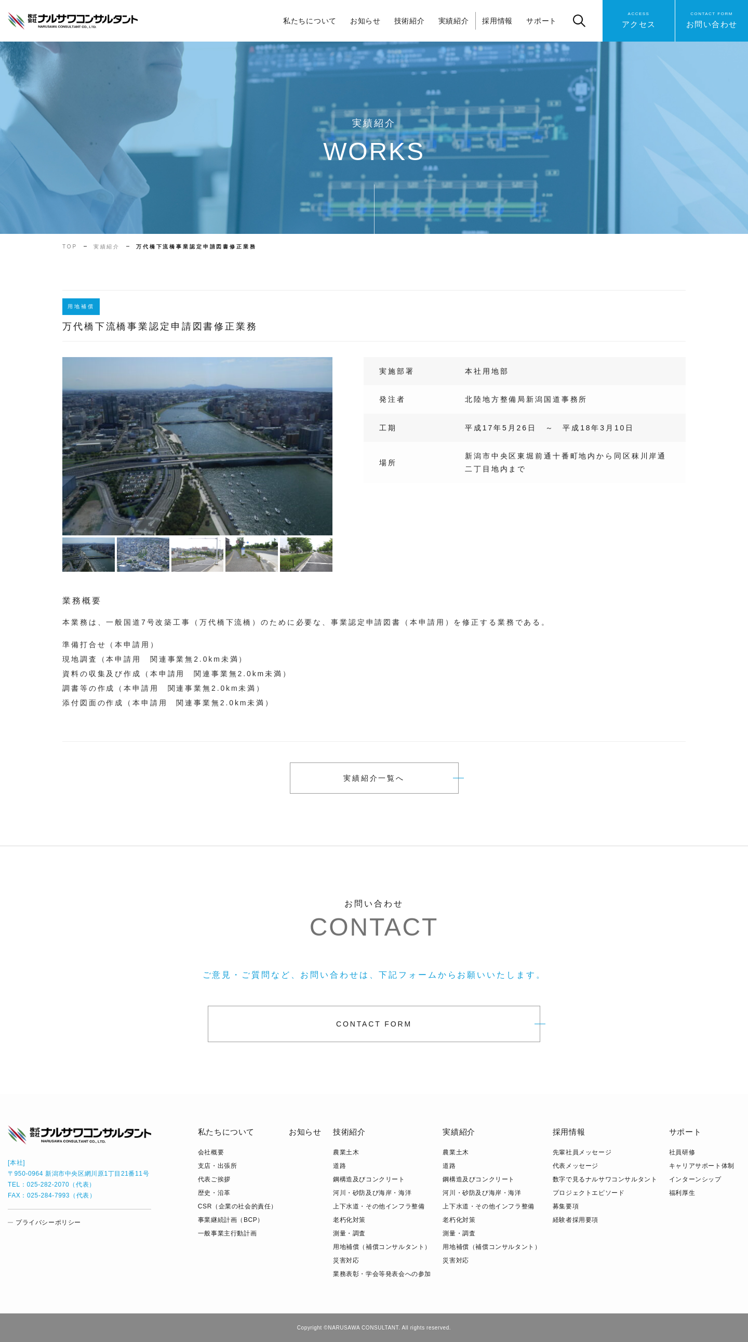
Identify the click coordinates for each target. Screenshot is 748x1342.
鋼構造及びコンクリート (369, 1179)
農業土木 (346, 1152)
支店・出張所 (217, 1165)
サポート (541, 21)
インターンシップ (695, 1179)
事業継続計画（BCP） (231, 1219)
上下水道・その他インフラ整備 (378, 1206)
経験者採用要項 (575, 1219)
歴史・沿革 (214, 1192)
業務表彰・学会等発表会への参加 (382, 1274)
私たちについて (310, 21)
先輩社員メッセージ (582, 1152)
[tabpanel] (197, 452)
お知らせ (365, 21)
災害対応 (346, 1260)
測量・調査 (349, 1233)
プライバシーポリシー (48, 1222)
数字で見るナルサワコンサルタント (605, 1179)
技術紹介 (409, 21)
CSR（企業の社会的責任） (237, 1206)
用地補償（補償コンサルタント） (382, 1247)
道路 (339, 1165)
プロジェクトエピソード (589, 1192)
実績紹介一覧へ (374, 778)
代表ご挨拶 (214, 1179)
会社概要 (211, 1152)
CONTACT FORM (374, 1029)
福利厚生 (682, 1192)
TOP (69, 246)
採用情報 (497, 21)
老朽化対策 (349, 1219)
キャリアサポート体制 (701, 1165)
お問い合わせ (712, 19)
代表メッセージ (575, 1165)
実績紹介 (453, 21)
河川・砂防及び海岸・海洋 (372, 1192)
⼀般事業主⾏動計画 (227, 1233)
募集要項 (566, 1206)
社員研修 (682, 1152)
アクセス (639, 19)
